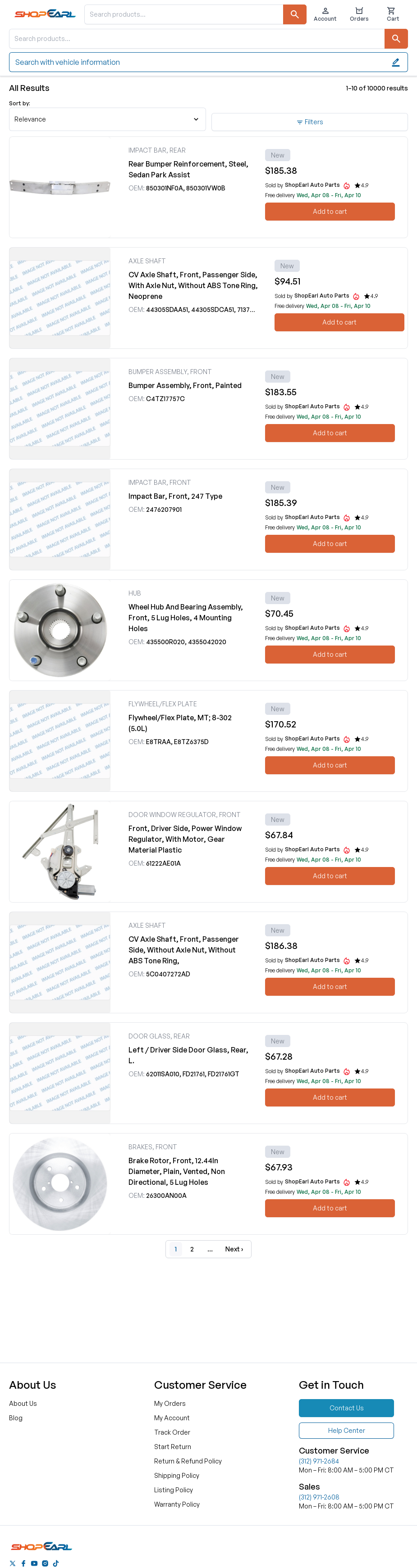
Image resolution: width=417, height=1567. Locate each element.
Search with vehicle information (207, 62)
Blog (16, 1418)
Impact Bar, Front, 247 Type (175, 496)
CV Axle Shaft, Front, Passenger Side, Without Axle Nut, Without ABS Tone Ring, (183, 950)
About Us (23, 1403)
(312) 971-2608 (319, 1497)
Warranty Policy (177, 1504)
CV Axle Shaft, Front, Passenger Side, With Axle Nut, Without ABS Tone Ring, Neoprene (193, 285)
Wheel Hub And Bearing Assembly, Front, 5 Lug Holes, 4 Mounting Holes (185, 617)
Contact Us (347, 1408)
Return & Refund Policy (188, 1461)
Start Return (172, 1446)
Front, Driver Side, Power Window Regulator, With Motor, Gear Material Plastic (185, 839)
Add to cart (330, 211)
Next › (234, 1249)
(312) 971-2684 (319, 1461)
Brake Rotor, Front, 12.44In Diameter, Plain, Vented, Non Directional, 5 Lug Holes (176, 1171)
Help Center (346, 1430)
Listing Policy (173, 1490)
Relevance (106, 119)
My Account (172, 1418)
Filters (309, 122)
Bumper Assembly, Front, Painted (185, 385)
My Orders (170, 1403)
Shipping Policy (176, 1475)
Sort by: (19, 103)
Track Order (172, 1432)
